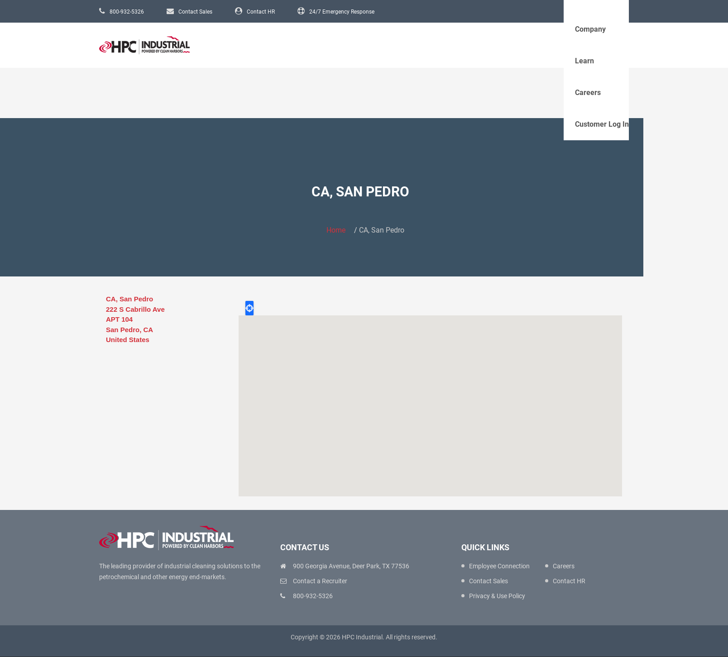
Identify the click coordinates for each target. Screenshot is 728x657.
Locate (249, 308)
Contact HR (261, 12)
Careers (588, 92)
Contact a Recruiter (320, 581)
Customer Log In (602, 124)
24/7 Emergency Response (341, 12)
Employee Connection (499, 566)
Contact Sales (195, 12)
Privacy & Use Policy (497, 596)
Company (590, 29)
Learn (584, 61)
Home (335, 230)
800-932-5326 (127, 12)
